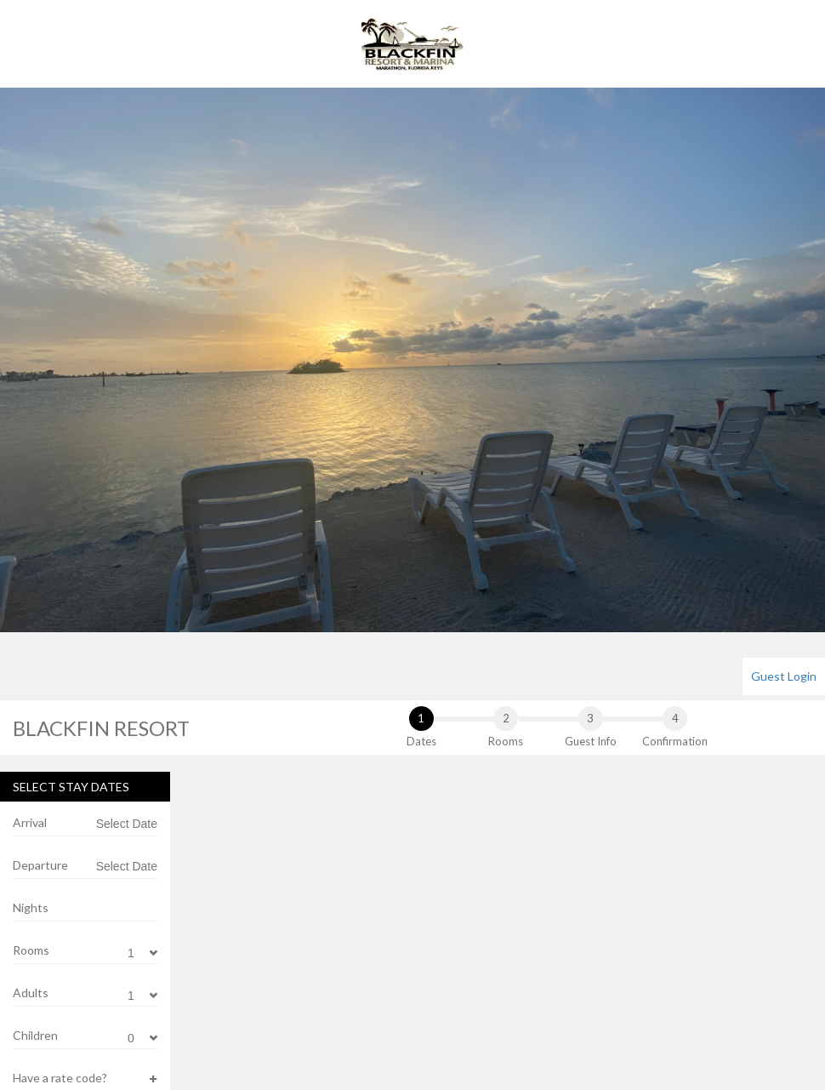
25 (476, 1001)
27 (260, 1044)
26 (216, 1044)
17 (432, 958)
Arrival (30, 822)
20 (260, 1001)
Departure (40, 865)
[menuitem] (783, 676)
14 (303, 958)
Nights (30, 907)
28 (303, 1044)
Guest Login (783, 676)
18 (476, 958)
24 (432, 1001)
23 (390, 1001)
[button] (85, 1078)
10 (432, 916)
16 (390, 958)
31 (432, 1044)
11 (476, 916)
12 (216, 958)
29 (347, 1044)
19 (216, 1001)
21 (303, 1001)
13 (260, 958)
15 (347, 958)
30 (390, 1044)
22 (347, 1001)
